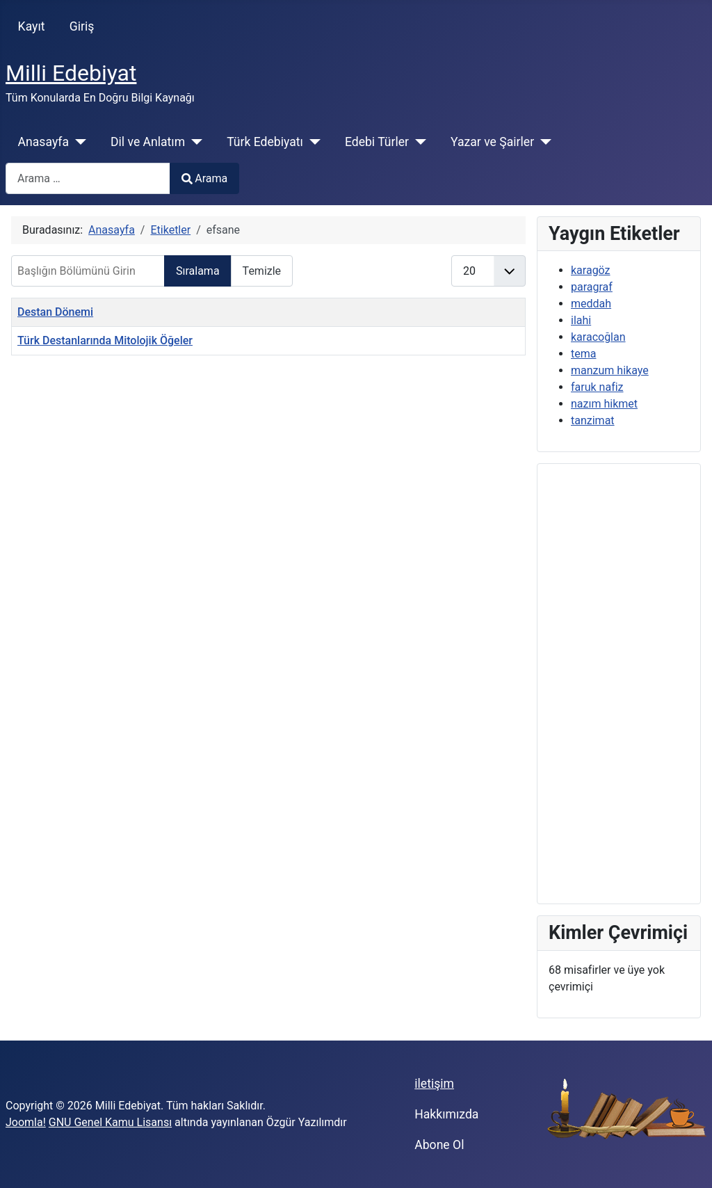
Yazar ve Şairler (492, 142)
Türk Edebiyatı (265, 142)
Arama (204, 178)
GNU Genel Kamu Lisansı (110, 1122)
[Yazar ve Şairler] (542, 142)
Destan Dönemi (55, 312)
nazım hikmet (604, 403)
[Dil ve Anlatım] (193, 142)
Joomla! (26, 1122)
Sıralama (198, 271)
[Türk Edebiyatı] (312, 142)
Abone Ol (439, 1145)
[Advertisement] (619, 683)
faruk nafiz (597, 387)
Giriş (82, 26)
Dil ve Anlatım (148, 142)
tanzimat (593, 420)
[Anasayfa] (77, 142)
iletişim (434, 1084)
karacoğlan (598, 337)
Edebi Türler (377, 142)
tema (583, 353)
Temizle (262, 271)
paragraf (592, 287)
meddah (591, 303)
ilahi (581, 320)
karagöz (590, 270)
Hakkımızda (446, 1114)
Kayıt (31, 26)
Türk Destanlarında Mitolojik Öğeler (105, 340)
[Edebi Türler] (417, 142)
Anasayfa (43, 142)
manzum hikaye (610, 370)
